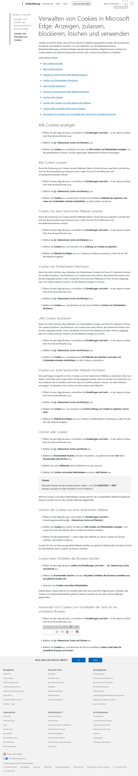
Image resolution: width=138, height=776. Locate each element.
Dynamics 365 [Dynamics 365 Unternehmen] (7, 729)
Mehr (66, 4)
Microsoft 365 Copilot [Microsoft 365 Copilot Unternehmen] (10, 738)
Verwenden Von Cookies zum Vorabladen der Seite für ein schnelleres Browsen (79, 114)
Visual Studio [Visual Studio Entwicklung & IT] (52, 746)
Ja (79, 660)
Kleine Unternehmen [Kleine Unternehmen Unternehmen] (10, 746)
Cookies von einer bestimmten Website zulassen (65, 74)
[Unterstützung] (32, 3)
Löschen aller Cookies (53, 97)
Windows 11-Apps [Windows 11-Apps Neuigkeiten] (9, 704)
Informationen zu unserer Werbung (98, 767)
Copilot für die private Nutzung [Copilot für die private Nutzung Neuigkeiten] (13, 691)
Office (58, 4)
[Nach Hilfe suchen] (125, 3)
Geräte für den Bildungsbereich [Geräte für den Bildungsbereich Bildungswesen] (103, 678)
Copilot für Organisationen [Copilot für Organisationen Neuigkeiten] (11, 687)
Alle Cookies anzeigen (53, 63)
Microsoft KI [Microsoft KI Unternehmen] (7, 716)
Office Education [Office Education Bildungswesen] (98, 691)
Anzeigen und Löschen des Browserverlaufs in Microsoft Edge (22, 24)
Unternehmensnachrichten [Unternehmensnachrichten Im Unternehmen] (101, 725)
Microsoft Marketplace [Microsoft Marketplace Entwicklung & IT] (55, 733)
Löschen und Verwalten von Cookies (20, 36)
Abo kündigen (25, 767)
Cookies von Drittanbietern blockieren (60, 80)
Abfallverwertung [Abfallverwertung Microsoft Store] (53, 695)
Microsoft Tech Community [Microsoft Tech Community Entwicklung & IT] (56, 729)
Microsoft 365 (47, 4)
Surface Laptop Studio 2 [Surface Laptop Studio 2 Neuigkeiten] (11, 682)
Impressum (36, 767)
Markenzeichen (78, 767)
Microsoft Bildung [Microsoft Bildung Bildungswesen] (98, 674)
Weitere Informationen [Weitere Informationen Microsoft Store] (55, 700)
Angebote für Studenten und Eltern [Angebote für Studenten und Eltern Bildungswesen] (104, 700)
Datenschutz (48, 767)
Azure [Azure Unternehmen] (5, 725)
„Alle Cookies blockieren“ (54, 85)
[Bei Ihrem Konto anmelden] (131, 3)
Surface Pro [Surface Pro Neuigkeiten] (7, 674)
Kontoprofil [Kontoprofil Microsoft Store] (51, 674)
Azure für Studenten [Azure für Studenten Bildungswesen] (99, 704)
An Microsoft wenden (10, 767)
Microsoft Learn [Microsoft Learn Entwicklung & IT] (53, 721)
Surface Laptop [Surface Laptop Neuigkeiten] (8, 678)
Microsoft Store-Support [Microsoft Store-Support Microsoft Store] (56, 682)
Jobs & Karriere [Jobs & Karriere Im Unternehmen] (98, 716)
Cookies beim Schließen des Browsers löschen (64, 108)
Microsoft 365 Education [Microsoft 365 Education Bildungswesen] (101, 687)
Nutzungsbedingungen (62, 767)
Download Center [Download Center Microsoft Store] (53, 678)
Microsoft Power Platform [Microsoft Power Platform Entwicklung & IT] (56, 738)
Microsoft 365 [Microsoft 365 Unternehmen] (7, 733)
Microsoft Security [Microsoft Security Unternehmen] (9, 721)
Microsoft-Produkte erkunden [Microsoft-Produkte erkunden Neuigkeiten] (12, 700)
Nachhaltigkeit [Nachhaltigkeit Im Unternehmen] (98, 738)
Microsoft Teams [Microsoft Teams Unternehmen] (8, 742)
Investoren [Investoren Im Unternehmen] (96, 733)
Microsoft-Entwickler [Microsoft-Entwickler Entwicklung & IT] (54, 716)
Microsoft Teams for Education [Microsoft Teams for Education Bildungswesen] (103, 682)
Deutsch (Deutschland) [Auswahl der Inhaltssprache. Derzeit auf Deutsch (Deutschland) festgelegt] (14, 754)
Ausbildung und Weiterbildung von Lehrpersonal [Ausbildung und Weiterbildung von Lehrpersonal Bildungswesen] (108, 695)
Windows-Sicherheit (21, 14)
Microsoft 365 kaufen (82, 4)
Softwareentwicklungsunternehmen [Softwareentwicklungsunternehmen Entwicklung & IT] (59, 742)
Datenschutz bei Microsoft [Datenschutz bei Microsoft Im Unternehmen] (101, 729)
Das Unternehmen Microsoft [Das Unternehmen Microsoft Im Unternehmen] (102, 721)
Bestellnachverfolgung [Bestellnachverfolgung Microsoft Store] (55, 691)
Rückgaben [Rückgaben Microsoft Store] (51, 687)
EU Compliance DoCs (120, 767)
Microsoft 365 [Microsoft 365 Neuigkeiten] (7, 695)
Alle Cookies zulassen (53, 69)
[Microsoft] (12, 3)
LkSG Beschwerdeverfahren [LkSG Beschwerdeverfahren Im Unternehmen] (102, 742)
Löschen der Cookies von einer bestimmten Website (67, 102)
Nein (95, 660)
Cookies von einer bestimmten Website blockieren (66, 91)
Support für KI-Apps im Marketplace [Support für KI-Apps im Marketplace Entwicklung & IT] (59, 725)
